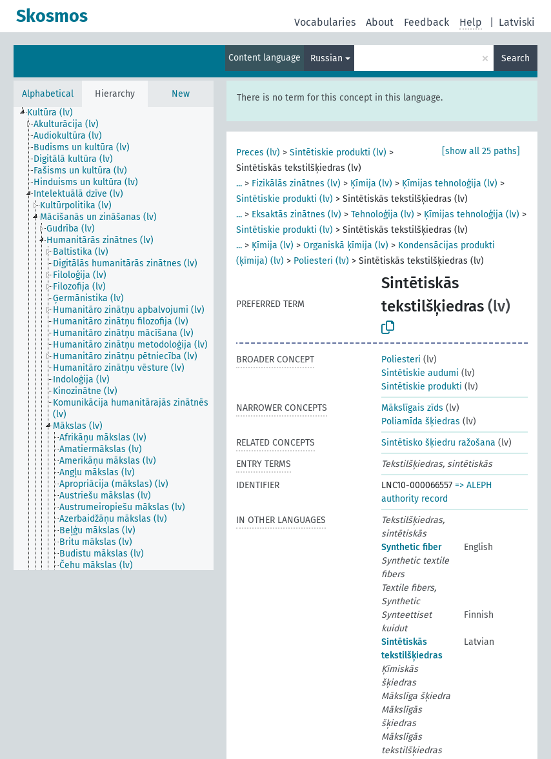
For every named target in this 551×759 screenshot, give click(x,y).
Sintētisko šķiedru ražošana (438, 442)
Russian (326, 58)
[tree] (114, 338)
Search (515, 58)
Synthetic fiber (411, 547)
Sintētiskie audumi (420, 373)
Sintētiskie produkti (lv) (338, 152)
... (239, 183)
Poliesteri (401, 359)
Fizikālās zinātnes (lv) (296, 183)
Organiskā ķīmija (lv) (345, 245)
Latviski (517, 22)
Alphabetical (48, 93)
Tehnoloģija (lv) (382, 214)
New (181, 93)
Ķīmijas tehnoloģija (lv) (449, 183)
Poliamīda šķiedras (420, 421)
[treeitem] (55, 113)
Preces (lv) (258, 152)
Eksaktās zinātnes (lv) (296, 214)
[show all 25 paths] (481, 151)
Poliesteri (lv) (321, 260)
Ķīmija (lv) (371, 183)
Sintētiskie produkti (421, 386)
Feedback (426, 22)
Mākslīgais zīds (412, 407)
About (380, 22)
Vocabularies (325, 22)
